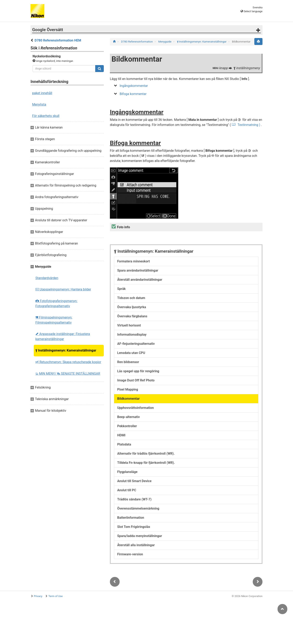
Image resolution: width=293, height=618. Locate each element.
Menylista (39, 104)
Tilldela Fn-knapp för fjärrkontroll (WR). (146, 463)
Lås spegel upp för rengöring (138, 371)
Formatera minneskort (133, 261)
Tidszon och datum (131, 298)
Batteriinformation (130, 518)
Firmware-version (130, 554)
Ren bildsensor (128, 362)
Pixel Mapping (127, 389)
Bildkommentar (128, 399)
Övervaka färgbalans (132, 316)
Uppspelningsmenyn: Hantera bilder (63, 289)
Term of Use (55, 596)
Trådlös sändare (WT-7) (134, 499)
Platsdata (124, 444)
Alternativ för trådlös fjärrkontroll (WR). (146, 453)
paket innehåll (42, 93)
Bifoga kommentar (133, 94)
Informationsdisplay (131, 334)
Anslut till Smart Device (134, 481)
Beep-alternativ (128, 417)
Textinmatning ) (249, 125)
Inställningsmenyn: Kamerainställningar (65, 350)
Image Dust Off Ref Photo (135, 380)
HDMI (121, 435)
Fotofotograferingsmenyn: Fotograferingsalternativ (56, 303)
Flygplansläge (127, 472)
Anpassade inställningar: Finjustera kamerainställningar (62, 336)
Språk (121, 289)
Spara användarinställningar (137, 270)
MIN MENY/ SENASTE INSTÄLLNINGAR (67, 374)
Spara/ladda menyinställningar (139, 536)
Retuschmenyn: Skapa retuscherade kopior (68, 362)
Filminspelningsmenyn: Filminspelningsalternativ (53, 320)
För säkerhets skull (45, 116)
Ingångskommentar (134, 86)
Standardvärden (46, 278)
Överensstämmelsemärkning (138, 508)
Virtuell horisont (129, 325)
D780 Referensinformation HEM (58, 40)
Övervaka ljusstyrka (131, 307)
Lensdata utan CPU (131, 353)
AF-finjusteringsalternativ (136, 344)
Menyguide (165, 41)
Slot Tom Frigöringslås (133, 527)
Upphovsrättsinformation (135, 408)
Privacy (38, 596)
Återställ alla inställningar (136, 545)
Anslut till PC (126, 490)
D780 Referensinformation (137, 41)
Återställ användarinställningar (139, 280)
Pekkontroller (127, 426)
